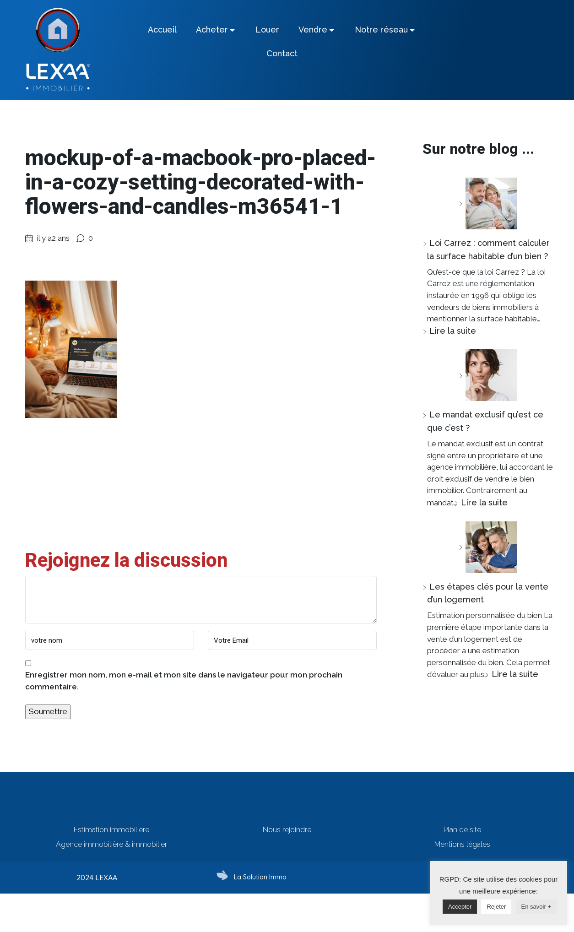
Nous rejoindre (287, 829)
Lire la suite (452, 331)
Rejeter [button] (496, 906)
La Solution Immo (260, 877)
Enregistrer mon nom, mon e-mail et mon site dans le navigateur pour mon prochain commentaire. (183, 680)
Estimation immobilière (111, 829)
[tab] (162, 29)
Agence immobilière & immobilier (111, 844)
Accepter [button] (459, 906)
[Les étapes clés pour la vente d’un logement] (488, 547)
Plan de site (462, 829)
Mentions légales (462, 844)
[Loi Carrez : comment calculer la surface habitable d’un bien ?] (488, 203)
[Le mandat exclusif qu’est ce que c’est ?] (488, 375)
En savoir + (536, 906)
